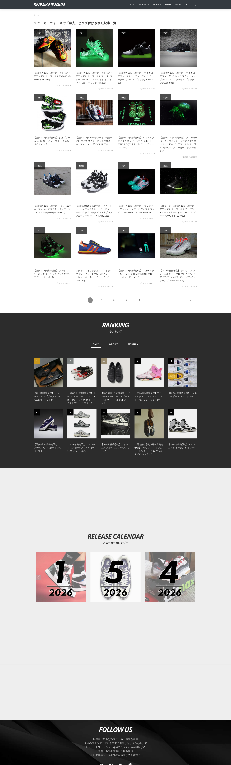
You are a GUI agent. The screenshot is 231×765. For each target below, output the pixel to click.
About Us (50, 735)
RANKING (115, 324)
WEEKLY (113, 344)
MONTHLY (133, 344)
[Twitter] (101, 714)
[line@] (129, 714)
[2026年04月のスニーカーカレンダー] (170, 526)
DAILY (96, 344)
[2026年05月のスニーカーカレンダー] (115, 526)
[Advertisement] (115, 445)
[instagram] (120, 714)
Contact (61, 735)
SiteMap (39, 735)
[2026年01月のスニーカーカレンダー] (61, 526)
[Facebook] (111, 714)
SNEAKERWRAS (174, 735)
